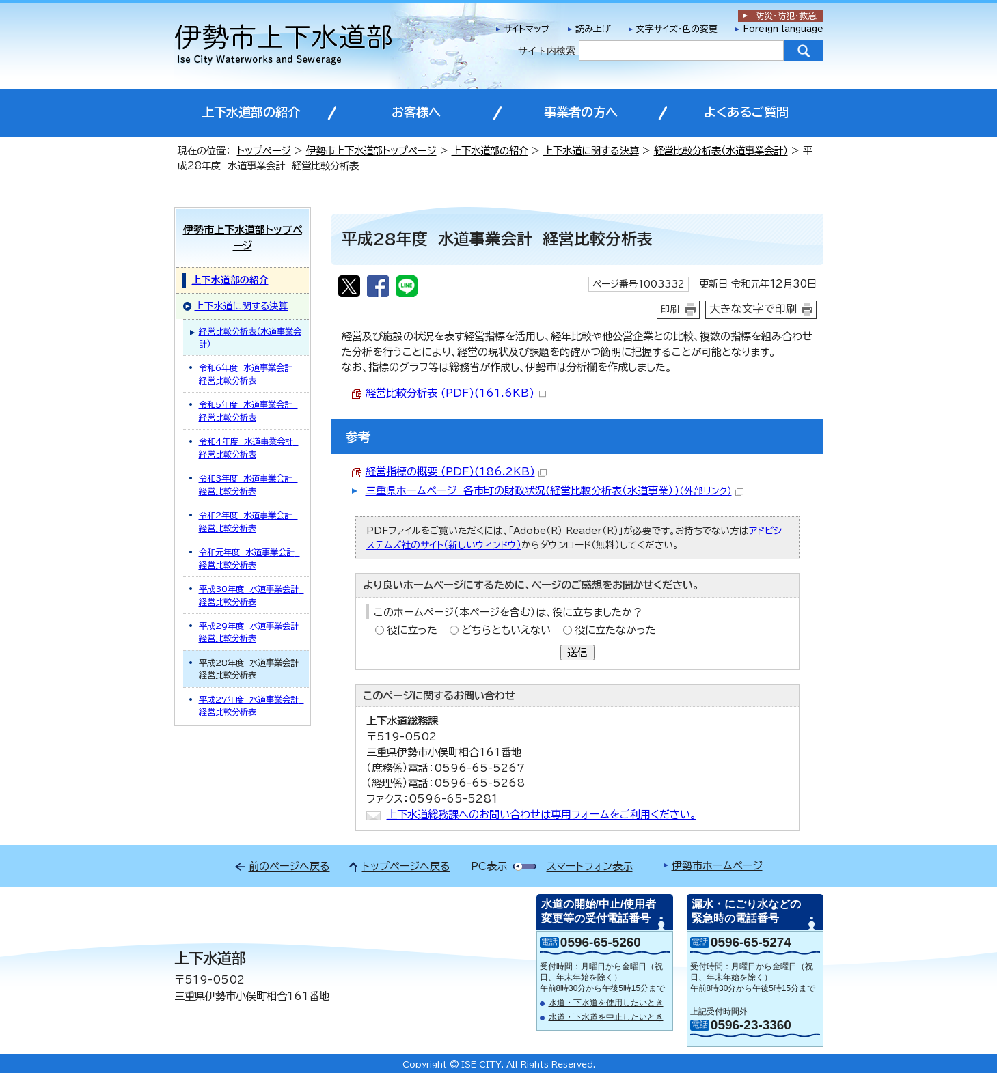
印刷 (670, 309)
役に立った (412, 630)
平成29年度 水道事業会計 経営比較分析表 (251, 632)
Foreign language (783, 29)
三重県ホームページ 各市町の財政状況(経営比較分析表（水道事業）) (554, 491)
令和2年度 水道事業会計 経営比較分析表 (248, 521)
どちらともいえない (506, 630)
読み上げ (593, 29)
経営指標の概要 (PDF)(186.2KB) (456, 471)
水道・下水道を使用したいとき (606, 1002)
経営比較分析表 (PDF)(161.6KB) (456, 393)
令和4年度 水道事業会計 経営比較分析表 (249, 447)
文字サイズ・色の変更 (677, 29)
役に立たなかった (615, 630)
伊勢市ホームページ (717, 866)
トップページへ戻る (406, 866)
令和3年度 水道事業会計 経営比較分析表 (248, 484)
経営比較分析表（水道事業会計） (721, 150)
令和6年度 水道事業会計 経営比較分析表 (248, 373)
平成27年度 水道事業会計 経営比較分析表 (251, 705)
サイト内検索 (546, 50)
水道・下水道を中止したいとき (606, 1017)
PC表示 (489, 866)
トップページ (264, 150)
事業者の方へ (581, 112)
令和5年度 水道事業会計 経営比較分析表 (248, 410)
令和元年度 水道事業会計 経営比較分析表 (249, 558)
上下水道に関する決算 (591, 150)
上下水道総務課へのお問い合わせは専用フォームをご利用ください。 (541, 814)
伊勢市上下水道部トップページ (371, 150)
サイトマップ (527, 29)
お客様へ (416, 112)
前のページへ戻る (289, 866)
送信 (577, 652)
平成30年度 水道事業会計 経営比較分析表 (251, 595)
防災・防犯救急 (786, 16)
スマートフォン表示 (590, 866)
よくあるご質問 (746, 112)
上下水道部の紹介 (251, 112)
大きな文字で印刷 (753, 308)
